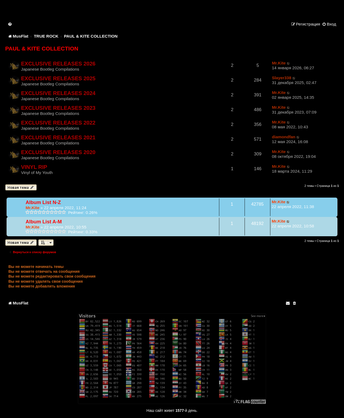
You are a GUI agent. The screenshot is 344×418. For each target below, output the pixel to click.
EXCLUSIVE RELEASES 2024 (58, 93)
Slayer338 (281, 77)
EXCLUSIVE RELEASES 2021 (58, 137)
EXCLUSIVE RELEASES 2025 (58, 78)
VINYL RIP (34, 167)
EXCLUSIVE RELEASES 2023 (58, 108)
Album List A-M (44, 221)
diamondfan (283, 137)
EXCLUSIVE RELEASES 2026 (58, 64)
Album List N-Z (43, 202)
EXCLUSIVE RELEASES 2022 (58, 123)
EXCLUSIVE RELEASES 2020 (58, 152)
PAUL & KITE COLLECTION (41, 48)
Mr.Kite (279, 63)
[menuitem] (10, 24)
